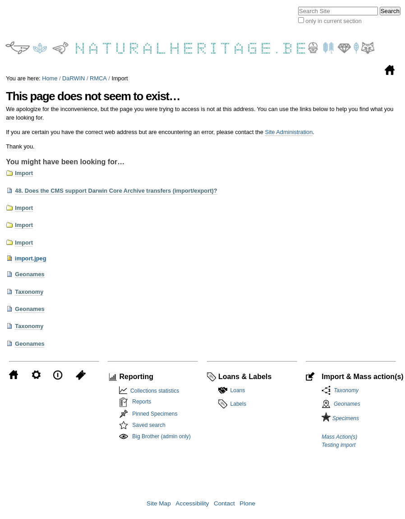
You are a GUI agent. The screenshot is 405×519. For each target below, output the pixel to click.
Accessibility (192, 503)
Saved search (148, 425)
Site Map (159, 503)
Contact (224, 503)
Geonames (29, 274)
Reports (141, 402)
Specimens (340, 418)
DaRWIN (73, 78)
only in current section (333, 21)
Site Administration (289, 132)
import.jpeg (30, 258)
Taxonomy (29, 291)
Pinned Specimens (154, 414)
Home (49, 78)
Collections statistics (153, 391)
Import (24, 173)
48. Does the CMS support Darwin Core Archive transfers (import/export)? (116, 190)
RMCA (98, 78)
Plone (247, 503)
